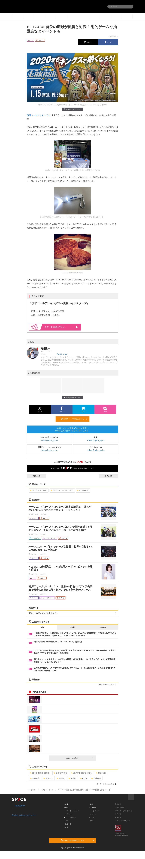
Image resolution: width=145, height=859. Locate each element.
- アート (67, 821)
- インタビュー (94, 811)
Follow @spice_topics (49, 440)
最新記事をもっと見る (107, 684)
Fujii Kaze (101, 773)
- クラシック (68, 814)
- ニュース (92, 807)
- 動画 (91, 804)
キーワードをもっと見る (106, 784)
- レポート (92, 814)
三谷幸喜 (35, 778)
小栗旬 (61, 778)
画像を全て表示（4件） (72, 109)
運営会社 (118, 804)
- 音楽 (66, 804)
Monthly (103, 627)
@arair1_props (62, 354)
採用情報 (118, 814)
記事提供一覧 (119, 807)
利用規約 (118, 817)
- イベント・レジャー (71, 811)
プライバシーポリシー (123, 821)
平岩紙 (72, 778)
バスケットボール (38, 490)
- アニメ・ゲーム (70, 817)
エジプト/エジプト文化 (81, 773)
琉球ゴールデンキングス (38, 115)
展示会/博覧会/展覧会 (40, 773)
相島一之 (48, 778)
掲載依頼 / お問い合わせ (123, 811)
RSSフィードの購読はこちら (74, 419)
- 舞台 (66, 807)
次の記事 (111, 476)
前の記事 (34, 476)
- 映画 (66, 827)
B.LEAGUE (82, 490)
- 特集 (91, 821)
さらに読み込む (80, 758)
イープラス (32, 790)
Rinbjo (83, 778)
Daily (42, 627)
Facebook (20, 805)
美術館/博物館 (60, 773)
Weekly (72, 627)
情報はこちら (61, 327)
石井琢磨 (96, 778)
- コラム (92, 817)
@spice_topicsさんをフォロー (24, 815)
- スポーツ (67, 824)
